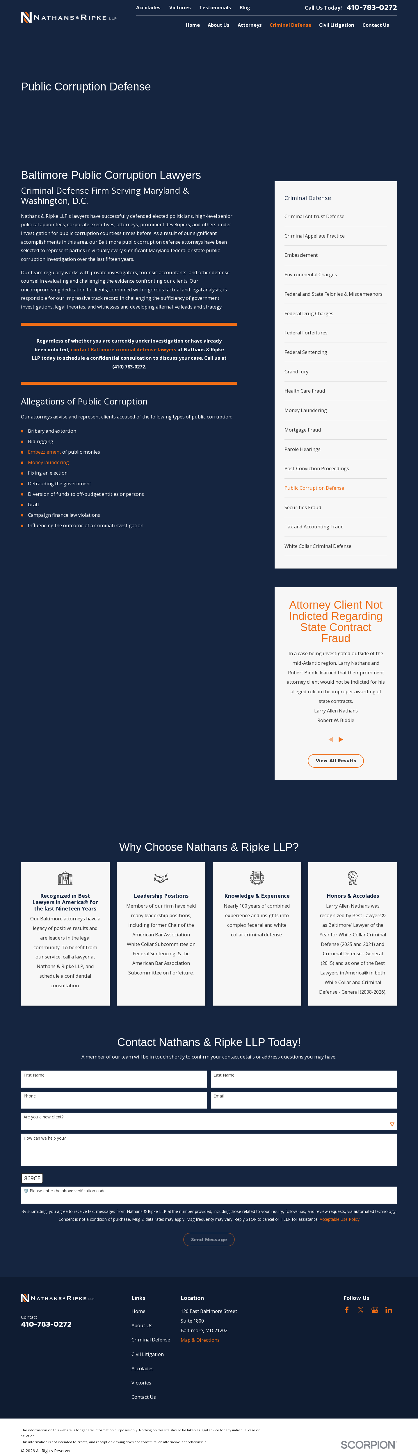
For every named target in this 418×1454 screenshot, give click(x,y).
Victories (180, 7)
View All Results (336, 760)
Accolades (148, 7)
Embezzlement (44, 451)
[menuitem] (335, 216)
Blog (245, 7)
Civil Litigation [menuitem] (336, 25)
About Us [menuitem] (219, 25)
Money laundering (48, 462)
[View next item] (341, 739)
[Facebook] (347, 1310)
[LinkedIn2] (388, 1310)
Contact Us (143, 1397)
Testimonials (215, 7)
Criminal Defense (150, 1339)
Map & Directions (200, 1340)
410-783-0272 (371, 7)
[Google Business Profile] (374, 1310)
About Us (141, 1325)
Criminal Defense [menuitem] (290, 25)
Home (138, 1311)
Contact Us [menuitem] (375, 25)
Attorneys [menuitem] (250, 25)
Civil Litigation (147, 1354)
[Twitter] (360, 1310)
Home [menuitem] (193, 25)
